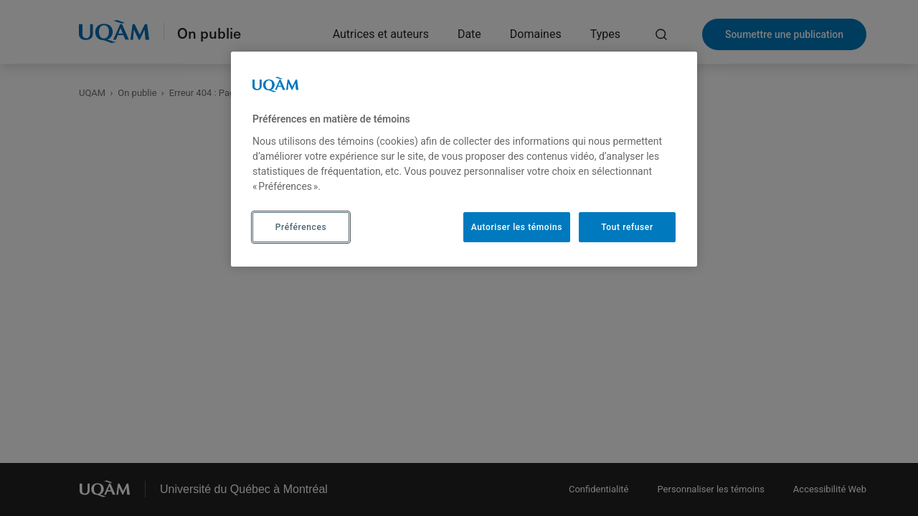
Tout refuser (627, 227)
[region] (464, 159)
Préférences (300, 227)
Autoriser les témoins (516, 227)
